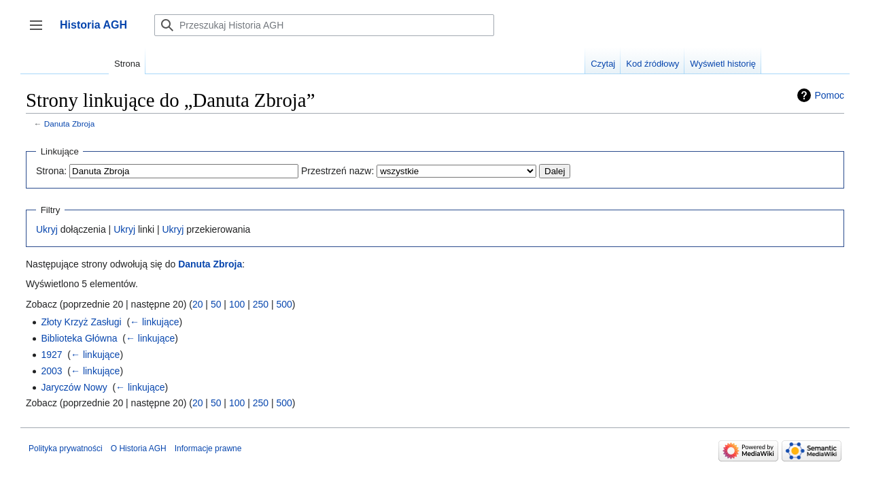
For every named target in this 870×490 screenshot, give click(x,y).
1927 (51, 354)
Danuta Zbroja (69, 123)
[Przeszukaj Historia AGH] (324, 25)
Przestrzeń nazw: (337, 170)
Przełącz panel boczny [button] (40, 31)
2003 (51, 370)
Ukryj (47, 229)
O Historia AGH (139, 448)
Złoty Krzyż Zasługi (81, 321)
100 (237, 304)
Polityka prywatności (66, 448)
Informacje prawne (208, 448)
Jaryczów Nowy (74, 387)
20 (197, 304)
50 (216, 304)
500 (284, 304)
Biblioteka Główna (79, 338)
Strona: (51, 170)
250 (260, 304)
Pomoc (829, 95)
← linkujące (154, 321)
